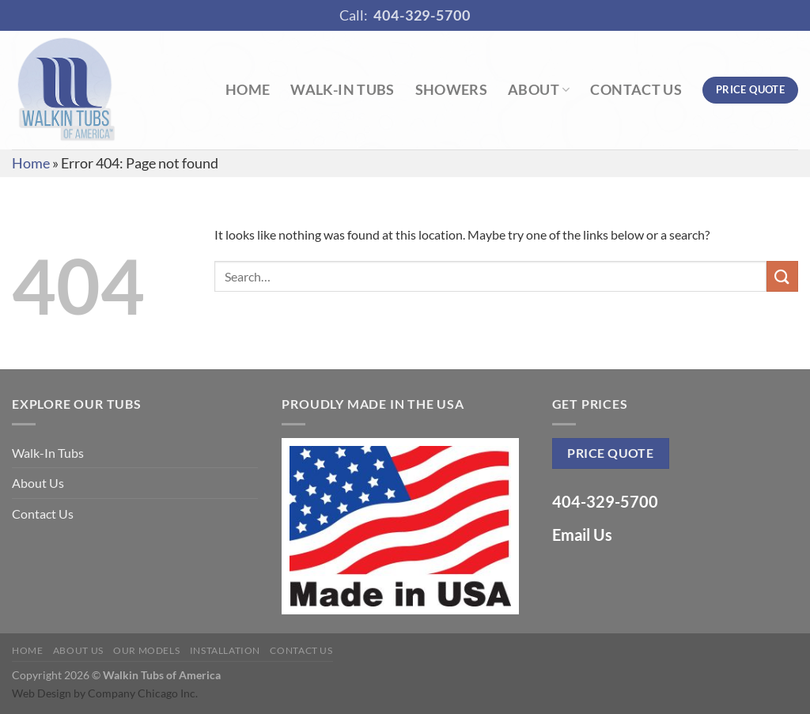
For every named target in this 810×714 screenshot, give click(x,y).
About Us (38, 482)
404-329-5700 (605, 501)
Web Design (41, 693)
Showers (451, 89)
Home (247, 89)
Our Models (146, 650)
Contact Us (636, 89)
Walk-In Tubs (342, 89)
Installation (225, 650)
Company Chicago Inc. (143, 693)
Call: (405, 15)
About (539, 89)
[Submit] (782, 276)
